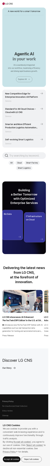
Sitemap (5, 415)
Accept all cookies (11, 459)
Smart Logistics (24, 168)
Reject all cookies (31, 459)
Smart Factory (32, 163)
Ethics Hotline (7, 411)
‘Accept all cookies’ (22, 442)
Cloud (19, 163)
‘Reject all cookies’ (34, 445)
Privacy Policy (8, 401)
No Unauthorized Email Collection (14, 406)
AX (11, 163)
